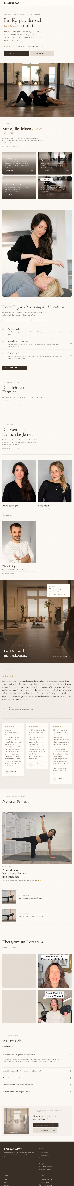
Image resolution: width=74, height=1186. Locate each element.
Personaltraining (44, 1155)
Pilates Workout (43, 1158)
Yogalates (42, 1161)
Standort (6, 1182)
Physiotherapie (43, 1152)
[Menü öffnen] (68, 3)
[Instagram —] (19, 972)
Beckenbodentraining (45, 1166)
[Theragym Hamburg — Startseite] (11, 3)
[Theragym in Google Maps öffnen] (58, 592)
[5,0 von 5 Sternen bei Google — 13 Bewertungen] (14, 46)
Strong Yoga (42, 1164)
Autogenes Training (45, 1169)
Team (5, 1179)
